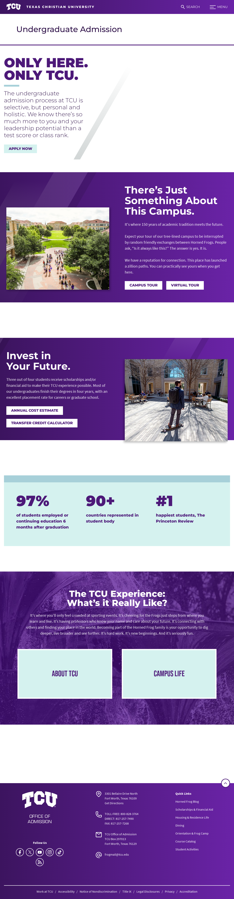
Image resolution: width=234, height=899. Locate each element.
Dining (179, 825)
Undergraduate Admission (69, 29)
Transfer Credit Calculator (42, 423)
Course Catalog (185, 841)
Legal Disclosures (148, 891)
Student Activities (187, 849)
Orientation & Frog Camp (192, 833)
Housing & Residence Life (192, 817)
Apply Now (20, 149)
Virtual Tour (185, 285)
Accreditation (188, 891)
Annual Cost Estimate (34, 410)
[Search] (190, 7)
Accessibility (66, 891)
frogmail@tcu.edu (117, 854)
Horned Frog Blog (187, 801)
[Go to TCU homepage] (50, 6)
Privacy (169, 891)
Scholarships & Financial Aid (194, 809)
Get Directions (114, 803)
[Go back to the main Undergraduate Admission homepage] (39, 807)
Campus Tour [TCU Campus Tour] (144, 285)
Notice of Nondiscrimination (98, 891)
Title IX (126, 891)
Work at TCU (45, 891)
